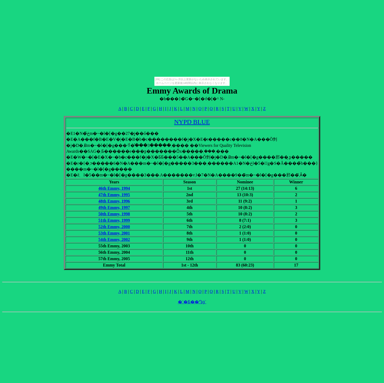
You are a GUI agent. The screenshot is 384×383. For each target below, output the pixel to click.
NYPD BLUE (192, 121)
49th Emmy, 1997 (114, 207)
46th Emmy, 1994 (114, 188)
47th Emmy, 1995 (114, 194)
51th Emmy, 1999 (114, 220)
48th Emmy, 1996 (114, 201)
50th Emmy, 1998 (114, 214)
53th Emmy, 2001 (114, 233)
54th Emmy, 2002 (114, 239)
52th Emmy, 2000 (114, 226)
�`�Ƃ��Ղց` (192, 302)
